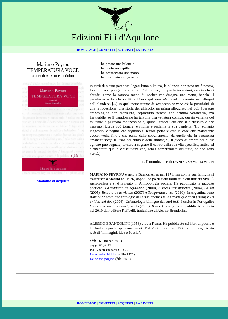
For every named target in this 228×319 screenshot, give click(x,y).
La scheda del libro (104, 254)
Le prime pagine (102, 259)
